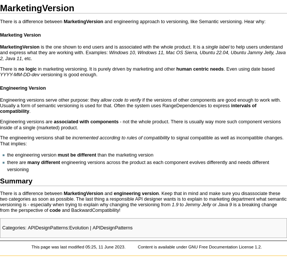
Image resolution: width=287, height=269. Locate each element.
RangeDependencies (184, 105)
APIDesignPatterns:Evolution (58, 228)
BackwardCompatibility (95, 210)
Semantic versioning (220, 21)
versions (163, 100)
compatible (201, 137)
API (139, 199)
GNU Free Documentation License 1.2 (224, 247)
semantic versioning (58, 105)
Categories (13, 228)
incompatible (250, 137)
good (73, 74)
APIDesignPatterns (113, 228)
